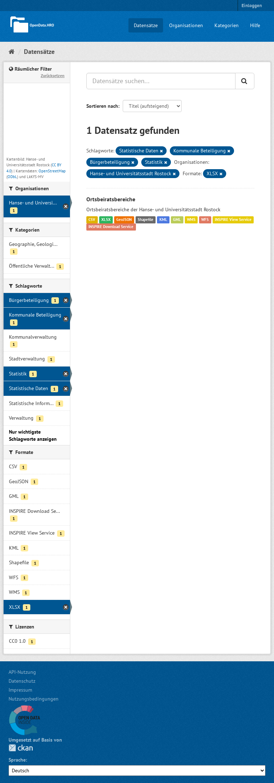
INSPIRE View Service (233, 219)
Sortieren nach (102, 106)
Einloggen (252, 5)
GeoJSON (124, 219)
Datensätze (146, 25)
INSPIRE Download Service (110, 226)
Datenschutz (22, 681)
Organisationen (186, 25)
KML (163, 219)
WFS (205, 219)
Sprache (17, 760)
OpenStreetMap (52, 170)
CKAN (21, 748)
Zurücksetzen (53, 75)
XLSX (106, 219)
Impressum (20, 690)
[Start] (12, 51)
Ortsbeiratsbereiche (110, 199)
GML (177, 219)
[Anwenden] (244, 81)
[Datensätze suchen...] (160, 81)
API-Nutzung (22, 672)
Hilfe (255, 25)
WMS (191, 219)
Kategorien (226, 25)
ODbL (12, 176)
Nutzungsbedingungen (34, 699)
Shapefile (145, 219)
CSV (91, 219)
